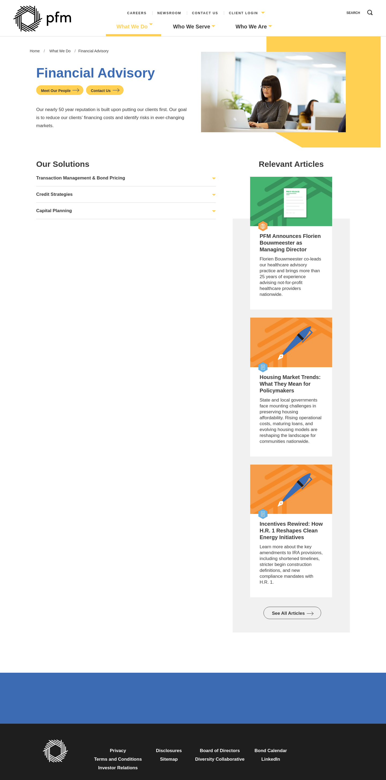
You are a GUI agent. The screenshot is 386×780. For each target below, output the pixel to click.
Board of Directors (220, 750)
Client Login (243, 13)
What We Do (132, 27)
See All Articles (288, 613)
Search (369, 11)
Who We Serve (191, 27)
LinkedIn (270, 759)
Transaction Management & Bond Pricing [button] (80, 178)
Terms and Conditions (118, 759)
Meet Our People (55, 91)
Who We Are (251, 27)
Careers (137, 13)
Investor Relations (118, 767)
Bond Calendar (271, 750)
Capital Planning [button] (54, 210)
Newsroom (169, 13)
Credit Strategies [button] (54, 194)
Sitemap (169, 759)
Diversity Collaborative (219, 759)
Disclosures (169, 750)
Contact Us (205, 13)
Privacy (118, 750)
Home (35, 51)
